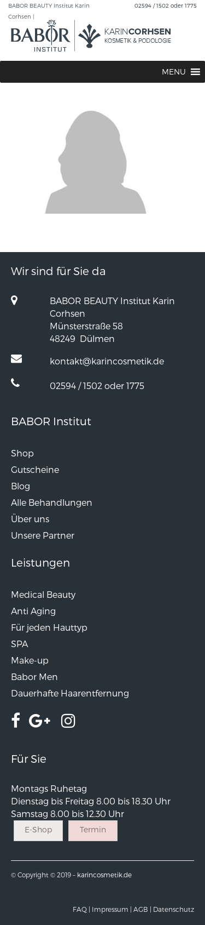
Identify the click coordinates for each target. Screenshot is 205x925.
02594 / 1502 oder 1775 (165, 5)
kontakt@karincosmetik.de (107, 361)
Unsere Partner (42, 535)
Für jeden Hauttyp (49, 627)
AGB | (142, 909)
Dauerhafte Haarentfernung (70, 693)
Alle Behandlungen (51, 502)
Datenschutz (173, 909)
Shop (22, 453)
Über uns (30, 518)
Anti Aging (33, 611)
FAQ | (81, 909)
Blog (20, 486)
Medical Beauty (43, 594)
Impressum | (112, 909)
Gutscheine (35, 469)
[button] (174, 72)
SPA (19, 643)
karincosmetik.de (104, 874)
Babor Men (34, 676)
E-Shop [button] (38, 829)
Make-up (30, 660)
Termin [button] (93, 829)
